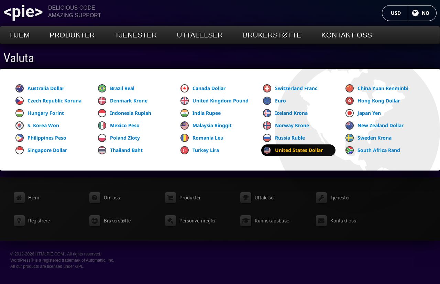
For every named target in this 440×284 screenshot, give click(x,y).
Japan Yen (363, 113)
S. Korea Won (37, 125)
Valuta (18, 58)
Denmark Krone (122, 101)
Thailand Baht (120, 150)
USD (399, 13)
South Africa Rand (372, 150)
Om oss (112, 197)
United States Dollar (293, 150)
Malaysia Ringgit (206, 125)
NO (429, 13)
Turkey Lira (199, 150)
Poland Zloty (119, 138)
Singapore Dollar (41, 150)
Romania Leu (201, 138)
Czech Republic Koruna (48, 101)
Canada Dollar (203, 88)
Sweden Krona (368, 138)
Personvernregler (197, 220)
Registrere (39, 220)
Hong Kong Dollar (372, 101)
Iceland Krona (285, 113)
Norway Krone (286, 125)
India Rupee (200, 113)
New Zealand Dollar (374, 125)
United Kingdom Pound (214, 101)
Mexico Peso (119, 125)
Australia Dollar (39, 88)
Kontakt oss (346, 35)
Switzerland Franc (290, 88)
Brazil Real (116, 88)
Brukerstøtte (272, 35)
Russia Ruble (284, 138)
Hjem (20, 35)
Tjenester (136, 35)
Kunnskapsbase (272, 220)
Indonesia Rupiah (124, 113)
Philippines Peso (40, 138)
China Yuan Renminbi (376, 88)
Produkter (72, 35)
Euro (274, 101)
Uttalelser (200, 35)
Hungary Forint (39, 113)
